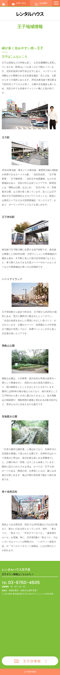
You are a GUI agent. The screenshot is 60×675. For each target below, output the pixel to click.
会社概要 (41, 3)
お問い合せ (19, 3)
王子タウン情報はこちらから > (17, 574)
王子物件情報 (30, 672)
